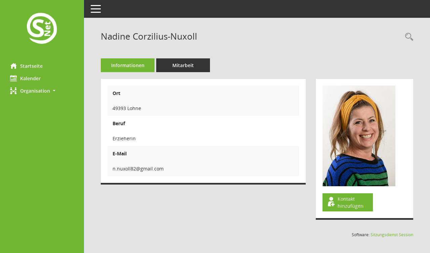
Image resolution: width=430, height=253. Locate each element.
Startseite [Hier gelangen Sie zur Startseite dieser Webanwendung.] (26, 65)
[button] (42, 91)
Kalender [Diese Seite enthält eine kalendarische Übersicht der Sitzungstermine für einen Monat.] (25, 78)
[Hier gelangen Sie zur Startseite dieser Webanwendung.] (42, 29)
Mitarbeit (183, 65)
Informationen (127, 65)
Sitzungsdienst (392, 235)
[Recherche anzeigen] (407, 37)
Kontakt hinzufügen (345, 202)
